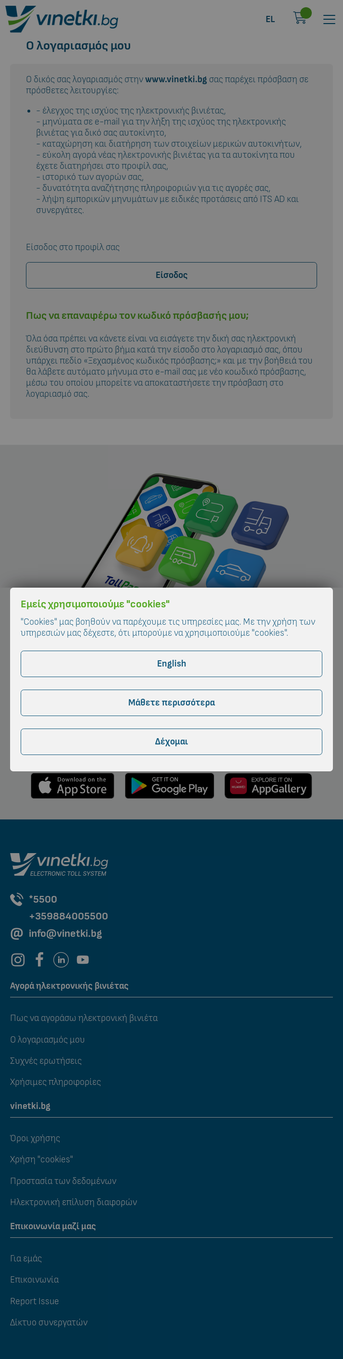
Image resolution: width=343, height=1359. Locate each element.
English (171, 663)
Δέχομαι (171, 741)
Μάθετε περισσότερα (171, 702)
